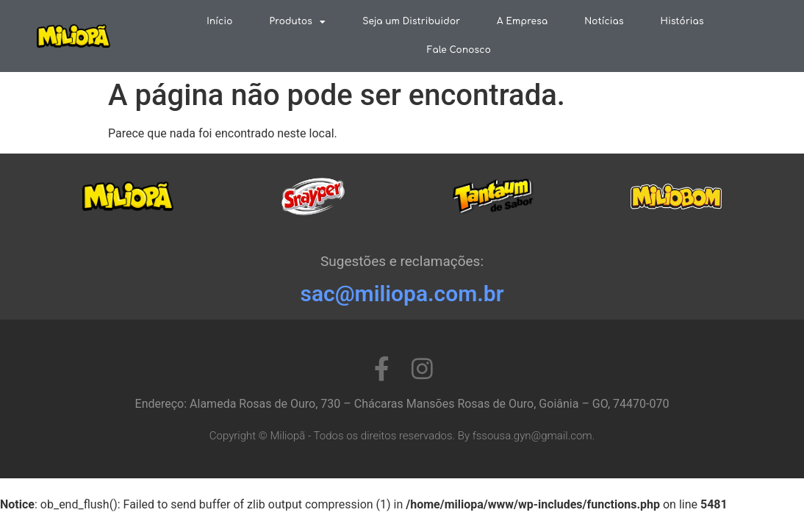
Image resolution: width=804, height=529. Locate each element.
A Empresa (522, 21)
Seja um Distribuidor (411, 21)
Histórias (682, 21)
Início (219, 21)
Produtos (298, 22)
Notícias (603, 21)
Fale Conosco (459, 50)
